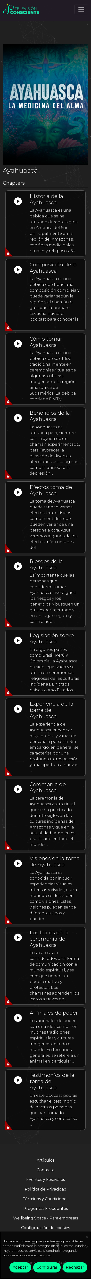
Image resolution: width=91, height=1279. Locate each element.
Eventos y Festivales (45, 1179)
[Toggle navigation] (81, 9)
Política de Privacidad (45, 1189)
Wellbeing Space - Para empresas (45, 1218)
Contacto (46, 1170)
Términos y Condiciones (45, 1199)
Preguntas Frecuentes (45, 1208)
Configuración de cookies (45, 1227)
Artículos (45, 1160)
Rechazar (75, 1267)
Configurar (47, 1267)
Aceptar (20, 1267)
